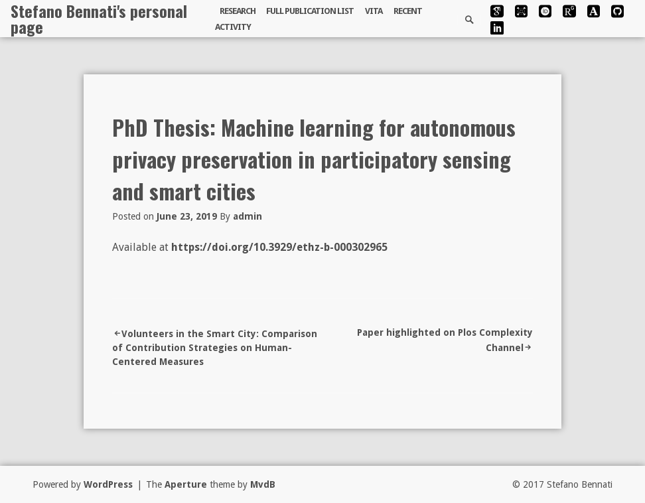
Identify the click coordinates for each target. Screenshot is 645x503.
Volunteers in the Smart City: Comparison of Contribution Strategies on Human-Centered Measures (214, 347)
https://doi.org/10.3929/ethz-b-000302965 (279, 247)
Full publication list (310, 11)
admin (247, 216)
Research (237, 11)
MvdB (262, 484)
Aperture (186, 484)
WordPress (108, 484)
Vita (373, 11)
